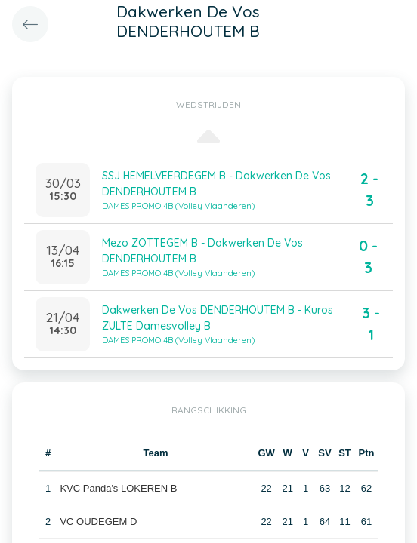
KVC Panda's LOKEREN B (118, 488)
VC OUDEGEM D (98, 521)
